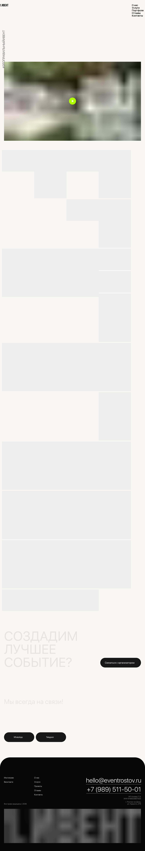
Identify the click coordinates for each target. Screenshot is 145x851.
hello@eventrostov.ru (113, 780)
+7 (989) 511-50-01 (114, 789)
